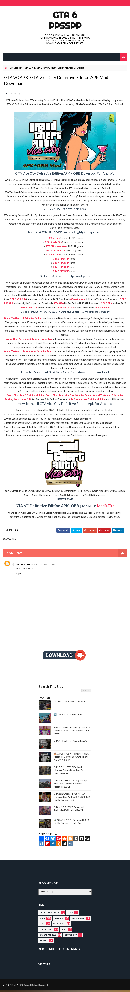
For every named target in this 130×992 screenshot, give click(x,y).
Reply (18, 575)
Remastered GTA (22, 401)
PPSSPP (44, 942)
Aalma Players (24, 566)
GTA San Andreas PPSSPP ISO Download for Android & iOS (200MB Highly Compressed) (72, 798)
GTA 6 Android (78, 301)
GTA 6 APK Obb (18, 301)
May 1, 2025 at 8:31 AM (44, 566)
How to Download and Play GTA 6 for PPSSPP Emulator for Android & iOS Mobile (72, 732)
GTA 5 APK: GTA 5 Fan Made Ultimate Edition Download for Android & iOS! (69, 771)
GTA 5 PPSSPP (78, 920)
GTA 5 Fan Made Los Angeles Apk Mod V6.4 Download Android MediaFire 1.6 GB (70, 785)
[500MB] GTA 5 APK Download (69, 703)
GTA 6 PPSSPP (65, 20)
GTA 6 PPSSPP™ (11, 986)
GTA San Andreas (48, 937)
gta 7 (63, 931)
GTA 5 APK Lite (29, 309)
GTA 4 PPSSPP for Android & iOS (70, 742)
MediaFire (105, 507)
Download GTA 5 (65, 309)
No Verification (102, 309)
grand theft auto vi (49, 914)
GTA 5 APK (106, 305)
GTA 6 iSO (58, 305)
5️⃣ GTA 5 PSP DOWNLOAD (68, 716)
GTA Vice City (16, 68)
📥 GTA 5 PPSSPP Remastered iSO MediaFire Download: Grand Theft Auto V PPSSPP (71, 758)
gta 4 (70, 914)
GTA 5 (42, 920)
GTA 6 (42, 926)
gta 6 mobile (59, 926)
